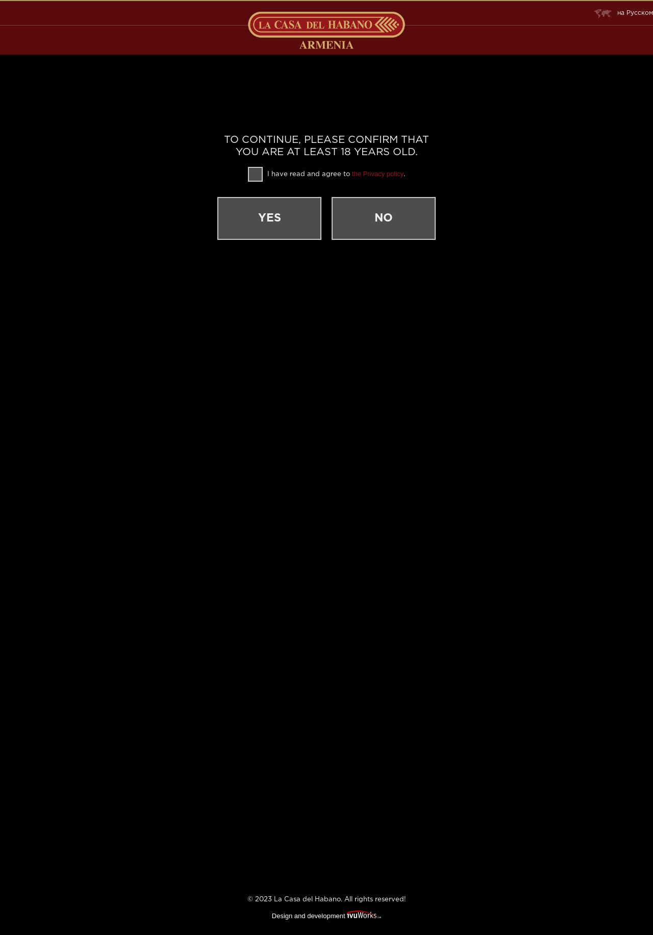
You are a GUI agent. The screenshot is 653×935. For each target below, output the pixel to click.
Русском (623, 13)
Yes (269, 218)
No (383, 218)
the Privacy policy (378, 174)
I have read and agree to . (326, 174)
